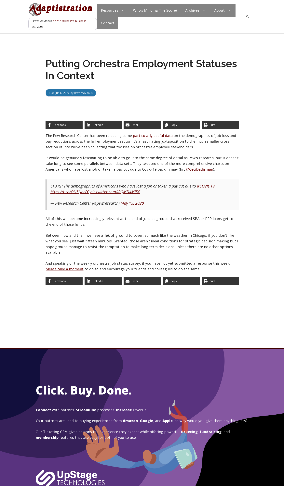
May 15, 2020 (132, 203)
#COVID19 (206, 186)
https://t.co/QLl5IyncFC (69, 191)
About (223, 10)
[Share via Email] (142, 125)
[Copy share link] (181, 125)
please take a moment (65, 269)
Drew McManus (84, 93)
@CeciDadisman (199, 169)
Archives (195, 10)
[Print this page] (220, 125)
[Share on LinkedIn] (103, 125)
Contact (107, 23)
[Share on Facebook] (64, 125)
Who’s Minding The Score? (155, 10)
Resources (113, 10)
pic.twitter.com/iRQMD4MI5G (115, 191)
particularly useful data (153, 135)
